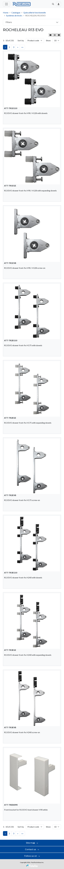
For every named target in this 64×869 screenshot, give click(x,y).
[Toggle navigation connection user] (58, 4)
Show (48, 40)
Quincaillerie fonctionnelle (34, 12)
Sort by (21, 40)
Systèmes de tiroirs (14, 15)
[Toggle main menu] (6, 4)
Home (5, 12)
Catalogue (15, 12)
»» (22, 47)
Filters (9, 22)
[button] (53, 4)
